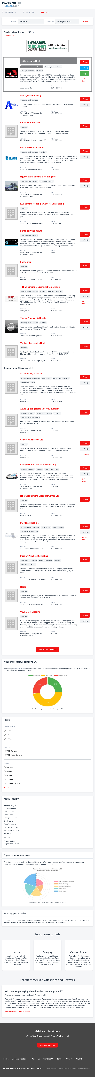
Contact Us (48, 1059)
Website (86, 68)
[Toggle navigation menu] (92, 4)
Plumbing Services (14, 783)
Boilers (9, 771)
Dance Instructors (11, 827)
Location (51, 21)
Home (6, 1059)
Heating (10, 775)
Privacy (69, 1059)
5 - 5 (83, 480)
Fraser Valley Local (9, 12)
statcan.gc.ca (19, 668)
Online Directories (20, 1059)
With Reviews (12, 751)
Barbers (7, 837)
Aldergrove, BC (29, 12)
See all (6, 787)
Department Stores (11, 844)
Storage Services (10, 818)
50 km (9, 735)
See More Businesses (47, 649)
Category (13, 21)
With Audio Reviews (14, 755)
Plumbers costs (9, 35)
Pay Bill (79, 1059)
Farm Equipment (10, 824)
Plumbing (10, 779)
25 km (9, 731)
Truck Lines (8, 815)
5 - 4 (83, 302)
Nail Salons (8, 834)
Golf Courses (9, 811)
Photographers (10, 808)
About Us (36, 1059)
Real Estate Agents (11, 830)
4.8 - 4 (83, 538)
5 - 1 (82, 80)
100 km (9, 739)
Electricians (8, 821)
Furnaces (10, 767)
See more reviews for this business (18, 1011)
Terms (60, 1059)
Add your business (47, 1045)
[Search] (85, 21)
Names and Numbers (32, 1068)
